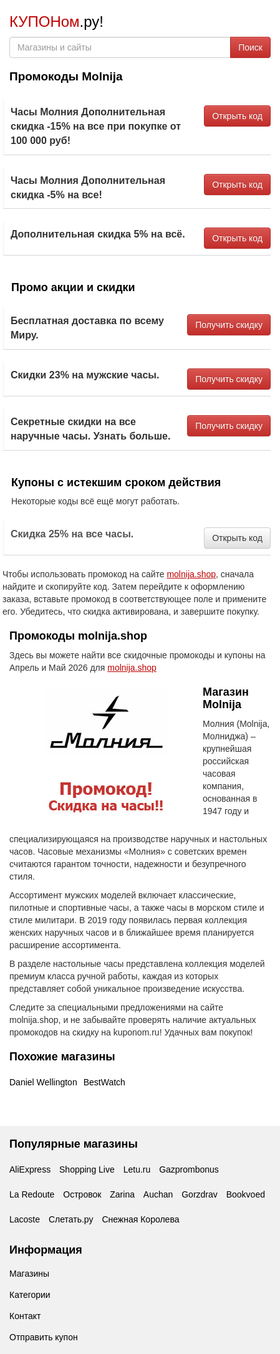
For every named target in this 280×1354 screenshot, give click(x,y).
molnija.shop (191, 574)
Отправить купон (43, 1337)
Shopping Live (87, 1169)
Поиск (250, 47)
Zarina (122, 1194)
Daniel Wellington (43, 1082)
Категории (30, 1295)
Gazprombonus (189, 1169)
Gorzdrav (199, 1194)
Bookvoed (245, 1194)
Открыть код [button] (237, 116)
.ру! (56, 21)
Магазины (29, 1274)
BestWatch (104, 1082)
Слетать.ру (71, 1219)
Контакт (25, 1316)
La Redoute (31, 1194)
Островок (82, 1194)
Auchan (158, 1194)
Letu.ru (137, 1169)
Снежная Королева (140, 1219)
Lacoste (24, 1219)
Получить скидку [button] (229, 325)
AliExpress (30, 1169)
